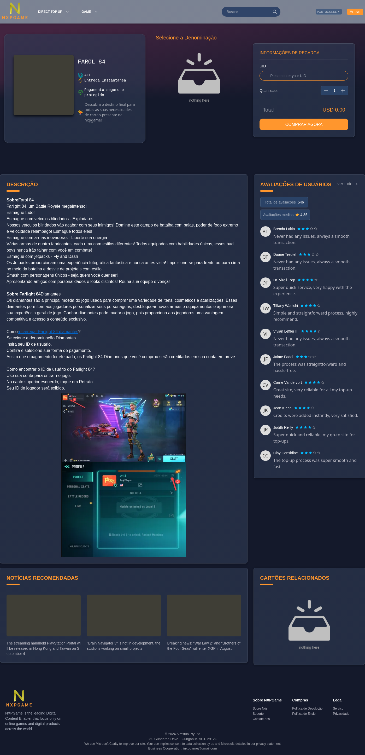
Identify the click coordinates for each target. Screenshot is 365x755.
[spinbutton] (334, 90)
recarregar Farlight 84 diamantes (48, 331)
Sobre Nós (260, 708)
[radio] (299, 228)
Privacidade (341, 714)
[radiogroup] (307, 228)
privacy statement (268, 744)
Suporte (258, 714)
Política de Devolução (307, 708)
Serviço (338, 708)
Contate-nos (261, 719)
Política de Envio (303, 714)
